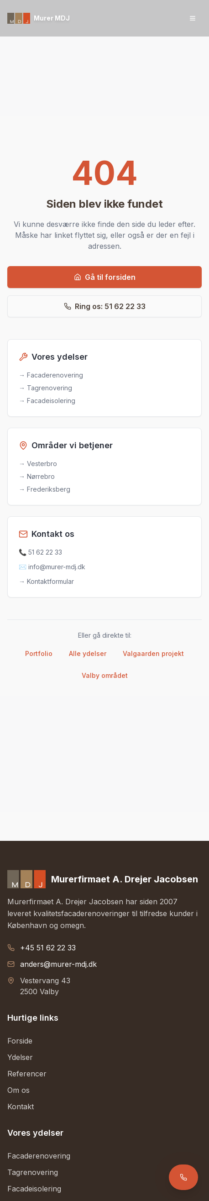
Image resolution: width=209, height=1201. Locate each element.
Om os (18, 1090)
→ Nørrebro (37, 476)
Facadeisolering (34, 1188)
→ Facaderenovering (51, 375)
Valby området (105, 675)
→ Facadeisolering (47, 400)
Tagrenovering (32, 1172)
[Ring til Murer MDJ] (183, 1177)
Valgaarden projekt (153, 653)
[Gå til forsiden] (38, 18)
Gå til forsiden (105, 277)
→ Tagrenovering (45, 388)
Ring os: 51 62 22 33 (105, 306)
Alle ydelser (87, 653)
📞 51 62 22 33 (40, 552)
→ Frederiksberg (44, 489)
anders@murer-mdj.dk (58, 964)
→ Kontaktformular (46, 581)
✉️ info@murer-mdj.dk (52, 567)
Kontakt (20, 1106)
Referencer (27, 1073)
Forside (19, 1040)
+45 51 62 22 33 (48, 947)
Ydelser (20, 1057)
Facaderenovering (38, 1155)
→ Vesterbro (38, 463)
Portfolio (38, 653)
